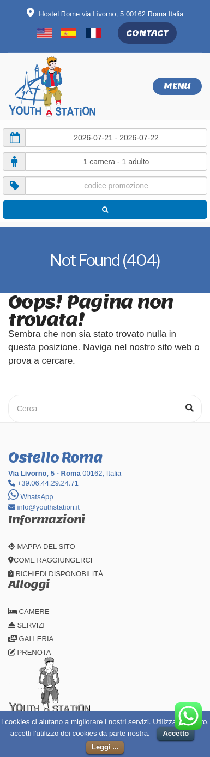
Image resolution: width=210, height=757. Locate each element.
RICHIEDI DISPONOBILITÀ (55, 574)
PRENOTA (29, 652)
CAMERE (28, 611)
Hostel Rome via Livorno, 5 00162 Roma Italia (105, 14)
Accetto (176, 733)
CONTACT (147, 33)
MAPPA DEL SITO (41, 546)
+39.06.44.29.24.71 (43, 483)
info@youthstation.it (44, 507)
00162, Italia (64, 473)
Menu (177, 86)
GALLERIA (30, 639)
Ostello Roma (55, 457)
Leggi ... (105, 747)
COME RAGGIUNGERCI (50, 560)
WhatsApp (30, 497)
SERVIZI (26, 625)
